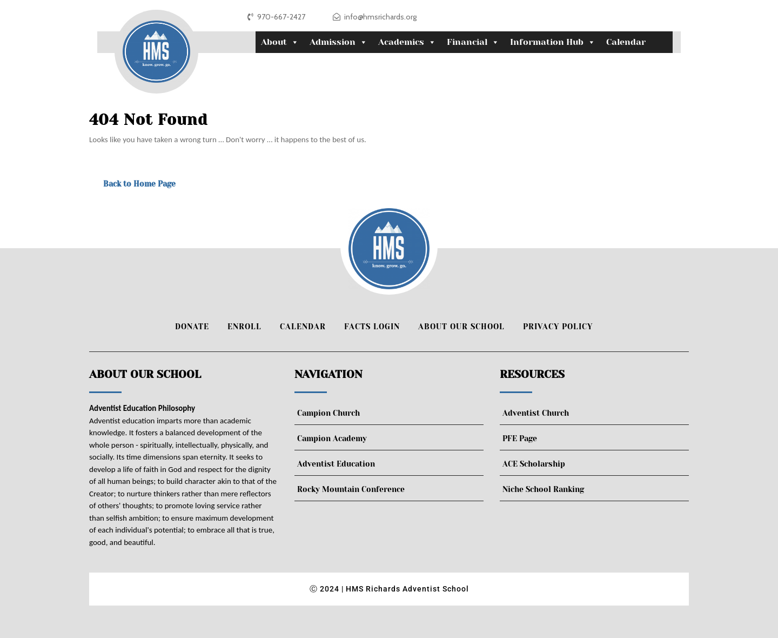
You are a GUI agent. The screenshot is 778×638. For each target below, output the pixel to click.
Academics (407, 42)
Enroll (244, 326)
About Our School (461, 326)
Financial (473, 42)
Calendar (626, 42)
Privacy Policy (558, 326)
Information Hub (552, 42)
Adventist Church (535, 413)
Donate (192, 326)
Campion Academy (332, 438)
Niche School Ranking (543, 489)
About (280, 42)
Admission (338, 42)
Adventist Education (336, 464)
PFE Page (519, 438)
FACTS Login (372, 326)
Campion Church (328, 413)
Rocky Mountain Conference (351, 489)
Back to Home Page (139, 184)
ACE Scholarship (533, 464)
